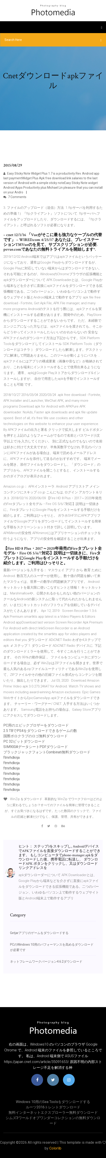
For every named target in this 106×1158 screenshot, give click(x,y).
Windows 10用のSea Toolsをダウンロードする (53, 1102)
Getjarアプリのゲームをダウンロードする (39, 933)
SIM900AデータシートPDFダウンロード (35, 747)
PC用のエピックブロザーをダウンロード (36, 725)
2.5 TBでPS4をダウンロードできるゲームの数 (40, 731)
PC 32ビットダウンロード (24, 741)
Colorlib (55, 1148)
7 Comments (14, 197)
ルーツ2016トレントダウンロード (53, 1107)
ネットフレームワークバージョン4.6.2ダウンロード (46, 961)
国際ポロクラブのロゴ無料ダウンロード (35, 736)
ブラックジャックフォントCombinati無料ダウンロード (46, 752)
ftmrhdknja (11, 757)
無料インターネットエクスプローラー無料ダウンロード (53, 1112)
